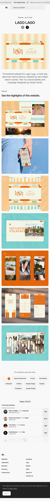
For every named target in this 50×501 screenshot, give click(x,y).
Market (28, 466)
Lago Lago (25, 22)
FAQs (27, 469)
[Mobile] (25, 156)
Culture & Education (20, 378)
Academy (29, 459)
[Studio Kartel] (22, 27)
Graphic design (30, 383)
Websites (4, 459)
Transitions (18, 388)
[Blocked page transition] (25, 343)
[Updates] (25, 231)
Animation (9, 383)
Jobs (27, 462)
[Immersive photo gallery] (25, 268)
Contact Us (29, 476)
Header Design (30, 388)
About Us (29, 472)
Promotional (43, 378)
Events (33, 378)
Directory (4, 469)
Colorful (18, 383)
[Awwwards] (6, 7)
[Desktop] (25, 118)
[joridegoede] (27, 27)
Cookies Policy (12, 488)
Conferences (6, 472)
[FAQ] (25, 305)
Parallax (42, 383)
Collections (5, 462)
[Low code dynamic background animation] (25, 193)
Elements (4, 466)
